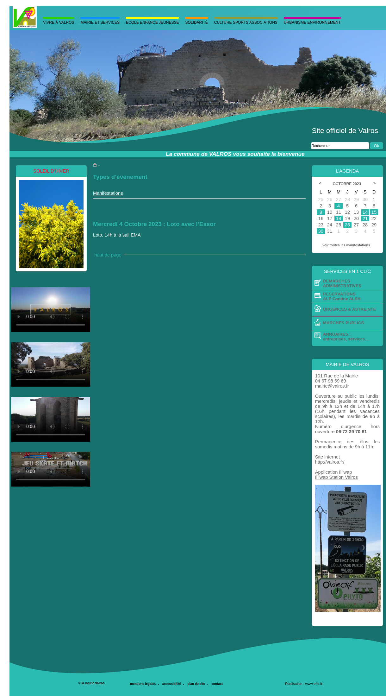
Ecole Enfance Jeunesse (152, 22)
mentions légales (143, 684)
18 (338, 218)
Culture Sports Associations (245, 22)
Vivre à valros (58, 22)
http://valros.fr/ (330, 462)
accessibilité (171, 684)
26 (347, 224)
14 (365, 212)
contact (217, 684)
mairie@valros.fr (332, 386)
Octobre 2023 (347, 184)
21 (365, 218)
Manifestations (108, 193)
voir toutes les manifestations (346, 245)
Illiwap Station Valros (336, 477)
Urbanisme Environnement (312, 22)
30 (320, 231)
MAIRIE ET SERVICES (100, 22)
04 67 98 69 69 (330, 380)
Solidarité (196, 22)
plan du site (196, 684)
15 (374, 212)
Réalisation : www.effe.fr (303, 684)
